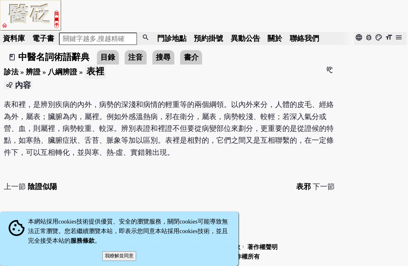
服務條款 (82, 240)
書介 (191, 57)
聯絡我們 (304, 38)
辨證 (33, 72)
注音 (135, 57)
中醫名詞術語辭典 (54, 57)
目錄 (107, 57)
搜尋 (163, 57)
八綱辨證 (62, 72)
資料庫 (14, 38)
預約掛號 (208, 38)
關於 (274, 38)
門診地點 (171, 38)
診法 (11, 72)
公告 (245, 38)
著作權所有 (244, 256)
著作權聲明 (262, 247)
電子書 (43, 38)
